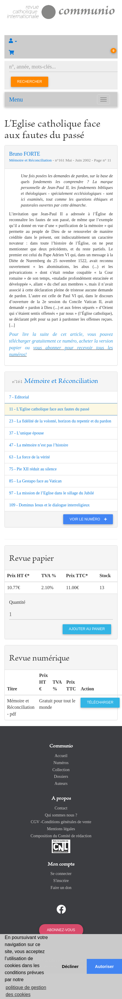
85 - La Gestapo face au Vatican (35, 481)
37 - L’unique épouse (26, 433)
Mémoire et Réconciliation (31, 160)
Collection (60, 770)
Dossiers (61, 776)
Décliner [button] (70, 966)
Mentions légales (61, 829)
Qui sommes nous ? (61, 815)
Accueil (61, 756)
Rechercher (29, 82)
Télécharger (100, 702)
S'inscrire (60, 880)
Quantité (17, 602)
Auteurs (60, 783)
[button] (61, 41)
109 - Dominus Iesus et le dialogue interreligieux (49, 505)
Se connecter (61, 873)
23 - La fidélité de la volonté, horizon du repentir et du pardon (60, 421)
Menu (16, 99)
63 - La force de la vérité (29, 457)
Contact (61, 808)
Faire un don (61, 887)
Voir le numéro (90, 519)
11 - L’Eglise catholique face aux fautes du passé (49, 409)
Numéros (61, 763)
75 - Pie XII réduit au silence (33, 469)
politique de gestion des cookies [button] (26, 991)
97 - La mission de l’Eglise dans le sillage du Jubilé (51, 493)
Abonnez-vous (61, 930)
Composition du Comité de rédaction (61, 836)
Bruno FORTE (24, 154)
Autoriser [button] (104, 966)
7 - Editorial (19, 397)
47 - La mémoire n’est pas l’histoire (38, 445)
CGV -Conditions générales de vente (61, 822)
